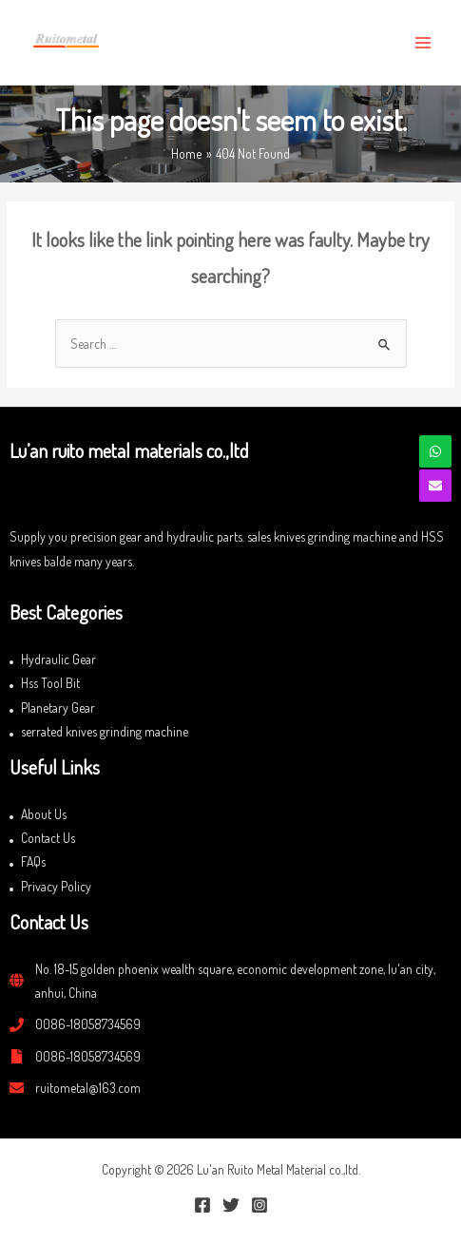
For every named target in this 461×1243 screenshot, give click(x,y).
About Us (44, 814)
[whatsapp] (435, 451)
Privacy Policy (56, 886)
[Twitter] (231, 1205)
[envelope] (435, 485)
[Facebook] (202, 1205)
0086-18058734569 (88, 1024)
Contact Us (48, 838)
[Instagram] (259, 1205)
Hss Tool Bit (50, 683)
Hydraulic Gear (58, 659)
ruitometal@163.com (88, 1088)
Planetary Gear (58, 707)
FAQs (33, 861)
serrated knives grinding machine (104, 731)
